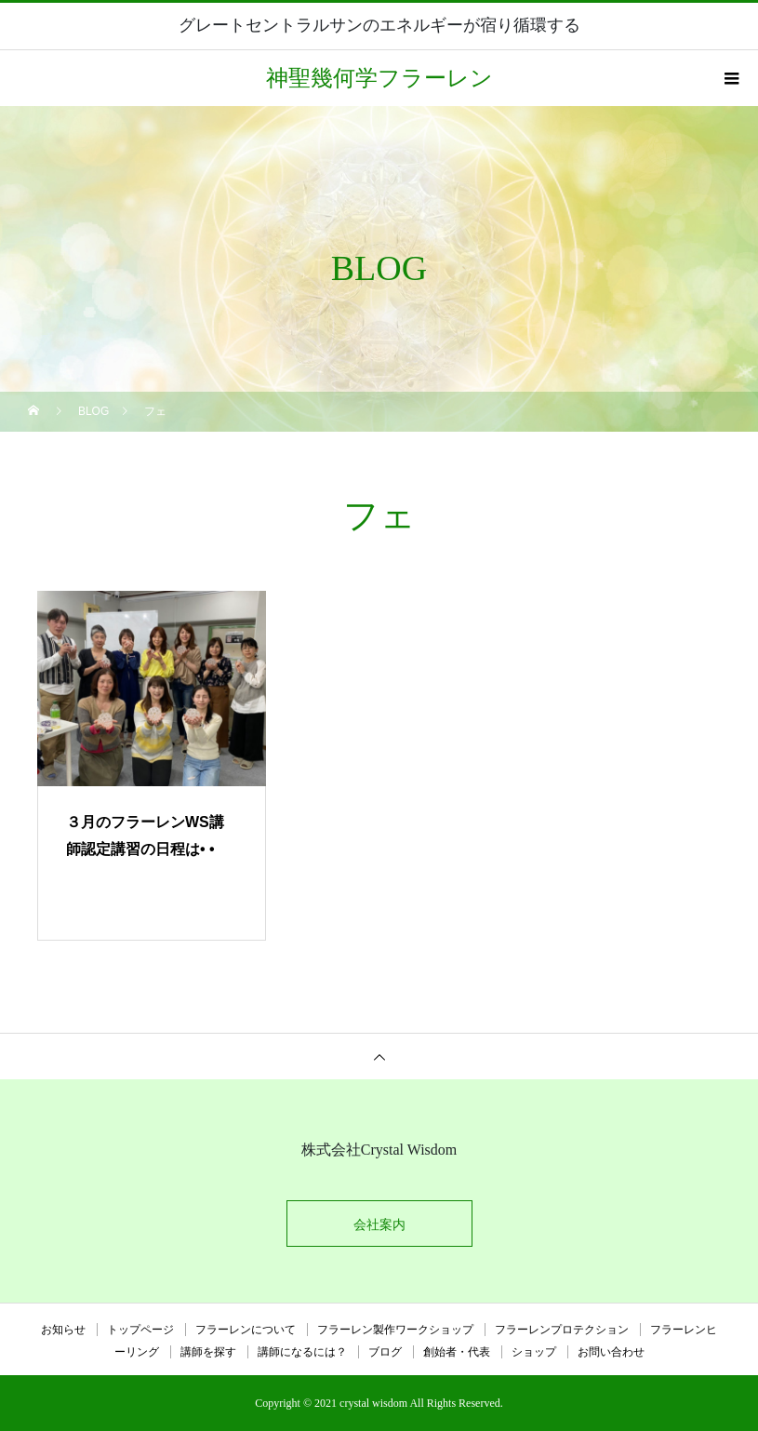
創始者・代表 (456, 1351)
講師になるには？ (302, 1351)
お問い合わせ (611, 1351)
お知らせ (63, 1329)
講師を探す (208, 1351)
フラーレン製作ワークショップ (395, 1329)
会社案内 (379, 1224)
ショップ (534, 1351)
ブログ (385, 1351)
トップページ (140, 1329)
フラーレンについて (245, 1329)
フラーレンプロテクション (562, 1329)
